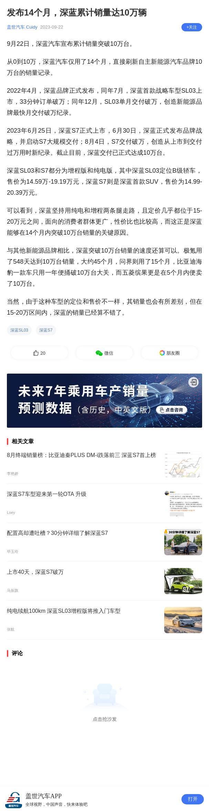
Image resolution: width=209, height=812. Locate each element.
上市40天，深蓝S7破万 (35, 572)
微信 (108, 353)
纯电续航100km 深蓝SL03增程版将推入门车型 (64, 611)
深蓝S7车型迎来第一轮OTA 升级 (46, 494)
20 (42, 353)
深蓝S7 (46, 330)
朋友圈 (173, 353)
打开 (193, 799)
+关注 (191, 27)
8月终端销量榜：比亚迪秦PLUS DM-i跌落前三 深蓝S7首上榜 (81, 455)
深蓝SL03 (19, 330)
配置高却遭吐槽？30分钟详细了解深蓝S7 (57, 533)
